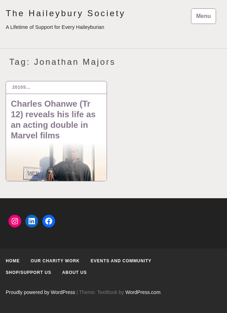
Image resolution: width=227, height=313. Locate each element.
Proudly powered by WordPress (40, 292)
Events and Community (121, 260)
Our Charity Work (55, 260)
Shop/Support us (28, 272)
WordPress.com (142, 292)
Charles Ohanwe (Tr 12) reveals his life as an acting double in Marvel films (53, 119)
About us (74, 272)
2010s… (21, 87)
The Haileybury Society (65, 13)
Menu (203, 16)
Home (13, 260)
